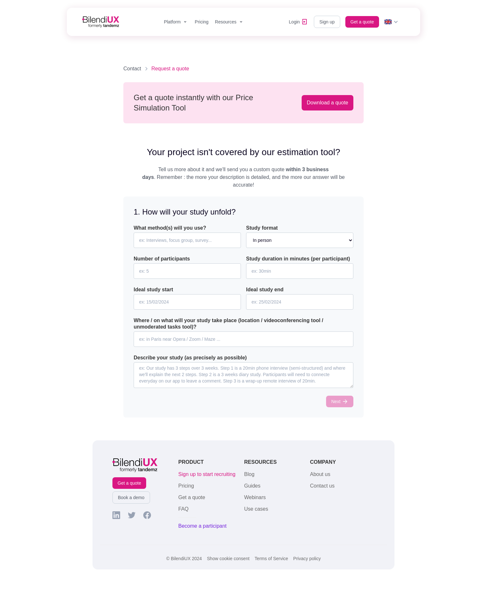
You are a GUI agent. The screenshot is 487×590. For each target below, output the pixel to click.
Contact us (322, 486)
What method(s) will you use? (170, 228)
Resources (225, 21)
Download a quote (327, 102)
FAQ (183, 509)
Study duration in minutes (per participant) (298, 258)
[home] (100, 22)
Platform (172, 21)
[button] (176, 22)
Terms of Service (271, 558)
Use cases (256, 509)
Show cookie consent (228, 558)
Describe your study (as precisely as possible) (190, 357)
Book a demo (131, 497)
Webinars (255, 497)
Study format (262, 228)
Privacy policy (307, 558)
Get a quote (362, 21)
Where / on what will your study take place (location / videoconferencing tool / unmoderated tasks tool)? (228, 324)
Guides (252, 486)
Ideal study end (264, 289)
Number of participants (162, 258)
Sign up (326, 21)
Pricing (201, 21)
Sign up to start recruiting (206, 474)
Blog (249, 474)
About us (320, 474)
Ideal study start (153, 289)
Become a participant (202, 526)
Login (294, 21)
